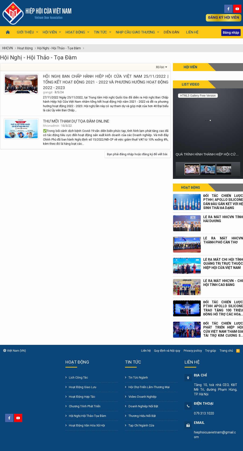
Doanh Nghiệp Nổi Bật (143, 406)
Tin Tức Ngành (138, 377)
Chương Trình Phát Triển (84, 406)
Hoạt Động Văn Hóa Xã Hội (87, 425)
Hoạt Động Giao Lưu (82, 387)
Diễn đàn (171, 32)
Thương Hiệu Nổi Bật (142, 416)
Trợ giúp (210, 350)
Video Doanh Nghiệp (143, 396)
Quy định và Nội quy (167, 350)
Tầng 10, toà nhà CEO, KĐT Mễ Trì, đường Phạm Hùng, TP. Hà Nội (215, 389)
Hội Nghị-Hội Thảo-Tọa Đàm (87, 416)
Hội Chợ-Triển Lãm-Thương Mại (149, 387)
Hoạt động (190, 187)
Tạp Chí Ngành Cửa (141, 425)
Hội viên (190, 67)
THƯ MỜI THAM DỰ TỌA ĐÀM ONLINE (76, 121)
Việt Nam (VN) (14, 350)
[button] (26, 32)
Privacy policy (193, 350)
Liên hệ (192, 32)
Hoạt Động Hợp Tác (82, 396)
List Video (190, 84)
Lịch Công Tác (78, 377)
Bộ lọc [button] (160, 67)
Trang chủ (226, 350)
